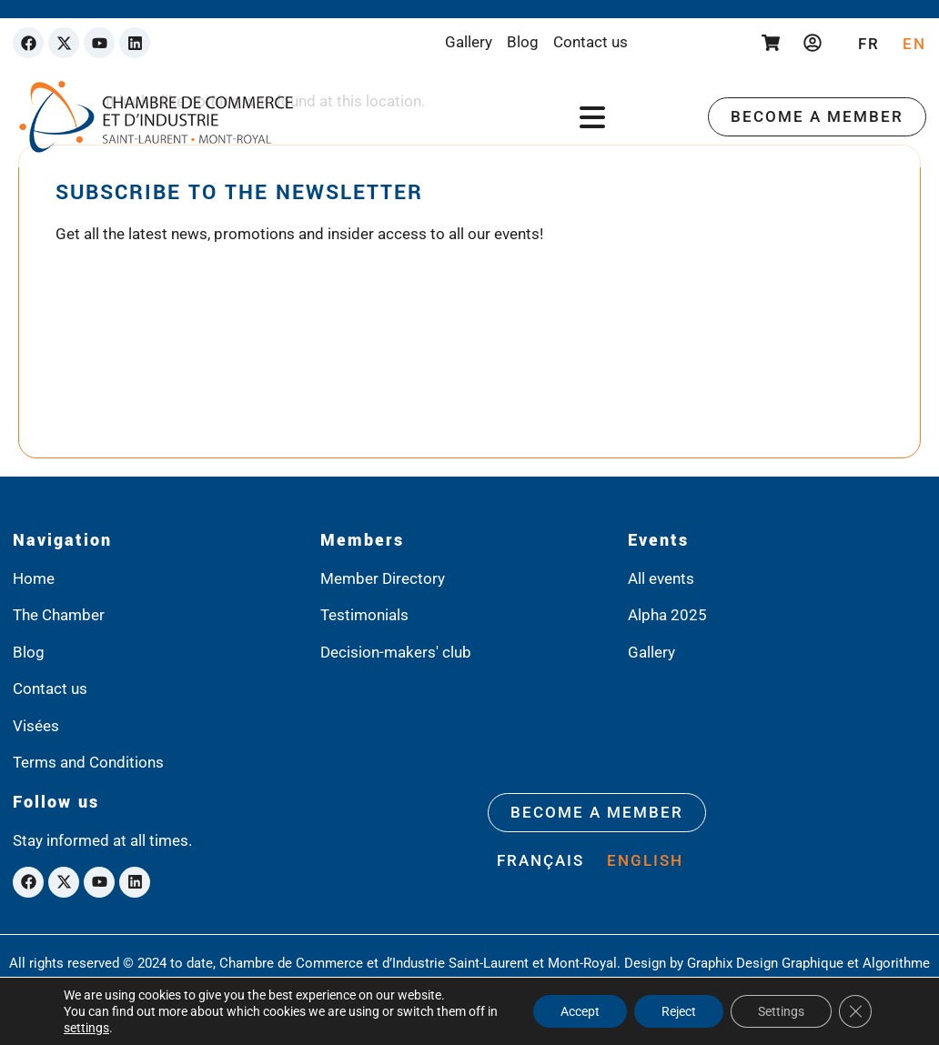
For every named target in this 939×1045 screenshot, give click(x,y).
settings (86, 1027)
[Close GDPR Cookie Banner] (855, 1011)
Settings (781, 1011)
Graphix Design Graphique (765, 963)
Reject (678, 1011)
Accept (580, 1011)
